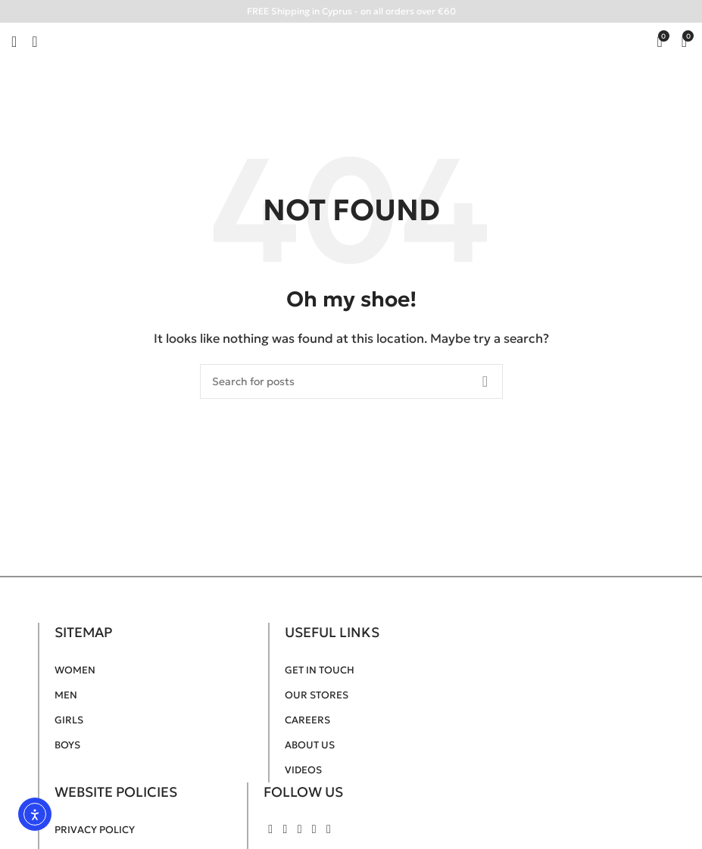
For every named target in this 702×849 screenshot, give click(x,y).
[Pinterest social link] (314, 828)
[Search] (351, 381)
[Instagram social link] (285, 828)
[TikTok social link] (328, 828)
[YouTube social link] (299, 828)
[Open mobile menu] (14, 41)
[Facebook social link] (271, 828)
